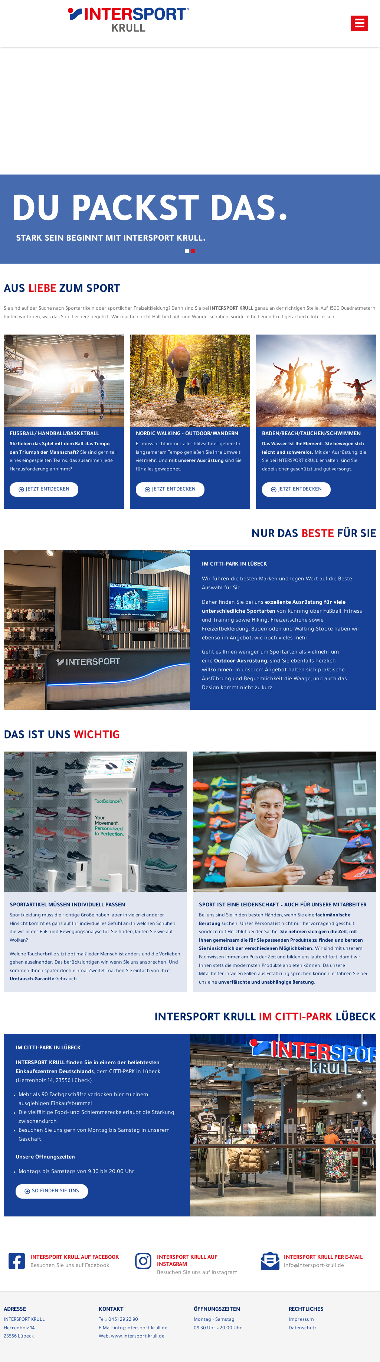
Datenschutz (303, 1328)
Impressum (301, 1320)
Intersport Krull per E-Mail (323, 1258)
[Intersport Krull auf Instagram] (143, 1261)
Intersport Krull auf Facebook (74, 1258)
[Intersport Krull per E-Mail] (270, 1261)
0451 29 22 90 (123, 1320)
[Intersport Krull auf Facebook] (16, 1261)
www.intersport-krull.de (137, 1336)
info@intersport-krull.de (140, 1328)
